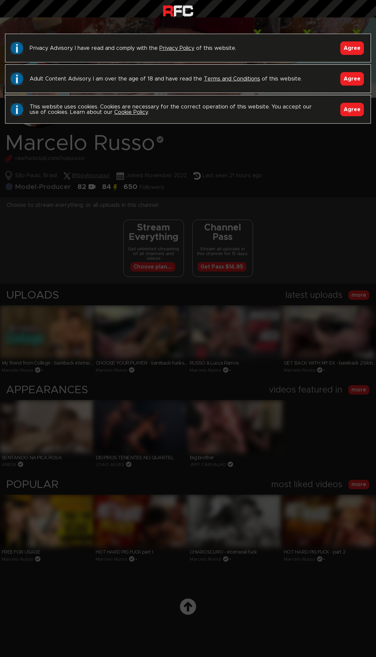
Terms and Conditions (232, 79)
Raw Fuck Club (178, 10)
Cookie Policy (131, 112)
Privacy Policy (176, 48)
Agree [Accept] (352, 48)
